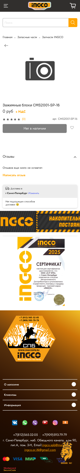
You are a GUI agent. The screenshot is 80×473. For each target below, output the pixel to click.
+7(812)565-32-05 (25, 434)
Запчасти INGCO (52, 37)
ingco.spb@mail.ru (54, 445)
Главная (7, 37)
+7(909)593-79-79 (54, 434)
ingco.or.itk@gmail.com (40, 450)
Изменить (33, 193)
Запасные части (27, 37)
